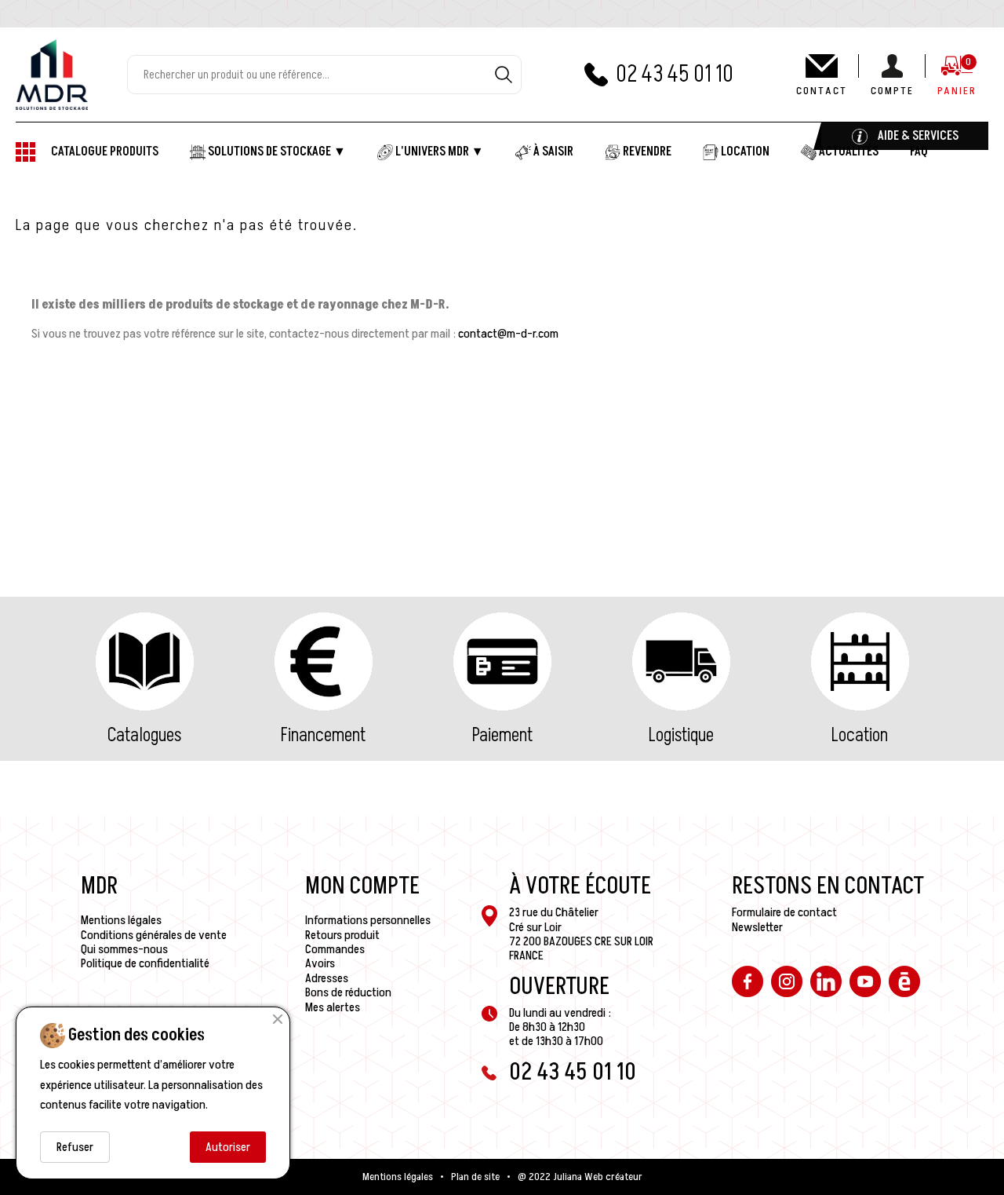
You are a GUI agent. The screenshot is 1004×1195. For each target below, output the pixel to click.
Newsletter (757, 927)
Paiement (502, 735)
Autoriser (228, 1147)
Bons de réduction (348, 992)
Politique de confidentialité (145, 963)
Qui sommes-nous (124, 949)
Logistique (681, 735)
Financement (323, 735)
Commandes (335, 949)
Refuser (74, 1147)
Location (859, 735)
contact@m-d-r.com (508, 333)
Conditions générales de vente (154, 935)
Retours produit (342, 935)
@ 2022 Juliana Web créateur (580, 1177)
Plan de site (475, 1177)
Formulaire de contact (784, 912)
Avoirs (320, 963)
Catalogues (144, 735)
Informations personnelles (368, 920)
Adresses (326, 978)
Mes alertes (332, 1007)
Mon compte (362, 886)
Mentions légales (121, 920)
